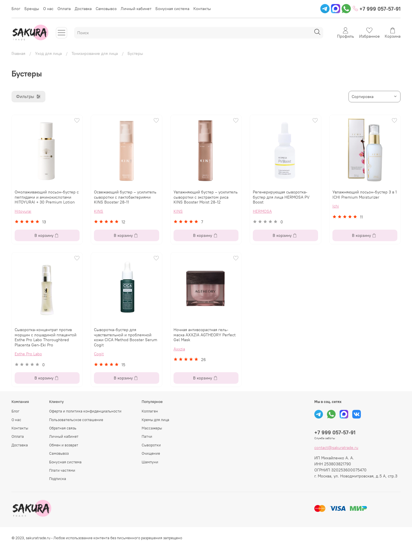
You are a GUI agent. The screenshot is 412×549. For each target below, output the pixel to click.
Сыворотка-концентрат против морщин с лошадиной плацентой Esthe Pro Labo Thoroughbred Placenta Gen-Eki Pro (45, 337)
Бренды (31, 8)
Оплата (64, 8)
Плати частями (62, 470)
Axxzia (179, 349)
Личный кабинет (136, 8)
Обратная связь (62, 428)
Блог (15, 8)
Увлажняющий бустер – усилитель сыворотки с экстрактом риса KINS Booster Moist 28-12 (206, 197)
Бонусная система (172, 8)
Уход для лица (48, 53)
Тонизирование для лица (95, 53)
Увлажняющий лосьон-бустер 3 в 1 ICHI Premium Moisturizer (364, 194)
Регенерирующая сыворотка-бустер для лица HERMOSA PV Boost (281, 197)
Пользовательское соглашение (76, 420)
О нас (48, 8)
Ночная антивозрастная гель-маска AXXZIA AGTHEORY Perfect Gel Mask (205, 334)
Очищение (151, 453)
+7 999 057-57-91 (377, 8)
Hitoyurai (23, 211)
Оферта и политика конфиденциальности (85, 411)
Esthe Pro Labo (28, 353)
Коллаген (150, 411)
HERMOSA (262, 211)
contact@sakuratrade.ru (336, 447)
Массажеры (152, 428)
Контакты (202, 8)
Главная (18, 53)
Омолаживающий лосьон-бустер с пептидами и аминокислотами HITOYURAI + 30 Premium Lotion (47, 197)
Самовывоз (106, 8)
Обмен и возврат (63, 445)
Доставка (83, 8)
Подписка (57, 479)
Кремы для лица (155, 420)
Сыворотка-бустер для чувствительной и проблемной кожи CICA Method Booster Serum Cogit (125, 337)
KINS (98, 211)
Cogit (99, 353)
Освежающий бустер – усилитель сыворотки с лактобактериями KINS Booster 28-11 (125, 197)
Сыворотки (151, 445)
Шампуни (150, 462)
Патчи (147, 436)
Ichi (335, 206)
